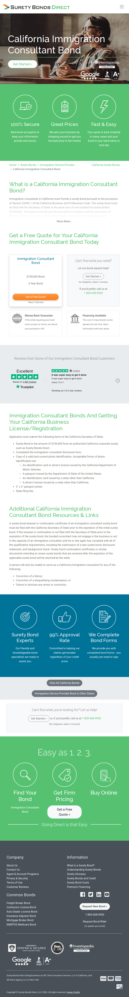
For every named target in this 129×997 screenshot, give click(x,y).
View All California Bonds (64, 683)
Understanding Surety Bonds (84, 869)
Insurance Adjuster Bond (21, 916)
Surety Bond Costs (78, 882)
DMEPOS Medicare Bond (21, 924)
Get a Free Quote (36, 297)
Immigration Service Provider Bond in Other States (64, 693)
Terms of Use (15, 882)
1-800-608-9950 (93, 293)
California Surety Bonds (106, 165)
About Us (12, 865)
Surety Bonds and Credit (81, 878)
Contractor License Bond (21, 907)
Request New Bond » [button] (94, 906)
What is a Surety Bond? (80, 865)
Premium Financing (78, 887)
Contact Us (13, 869)
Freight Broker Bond (18, 903)
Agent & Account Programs (23, 874)
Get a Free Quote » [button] (64, 812)
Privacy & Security (17, 878)
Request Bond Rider (94, 921)
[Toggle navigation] (121, 7)
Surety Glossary (76, 874)
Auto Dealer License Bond (22, 911)
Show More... (64, 221)
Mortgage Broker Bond (20, 920)
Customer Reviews (18, 887)
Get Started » (22, 64)
